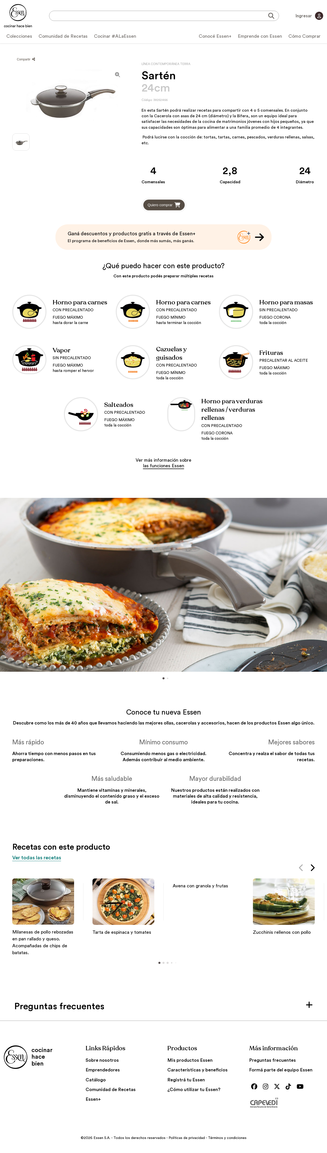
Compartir (26, 59)
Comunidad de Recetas (63, 36)
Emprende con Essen (260, 36)
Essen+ (93, 1099)
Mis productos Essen (190, 1060)
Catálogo (96, 1080)
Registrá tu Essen (186, 1080)
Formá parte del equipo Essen (280, 1070)
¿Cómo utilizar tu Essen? (193, 1090)
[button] (8, 584)
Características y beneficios (197, 1070)
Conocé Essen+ (215, 36)
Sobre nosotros (102, 1060)
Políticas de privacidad (187, 1138)
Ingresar (308, 16)
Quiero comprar (164, 205)
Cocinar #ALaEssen (115, 36)
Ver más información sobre (163, 463)
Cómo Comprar (304, 36)
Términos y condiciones (227, 1138)
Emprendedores (103, 1070)
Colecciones (19, 36)
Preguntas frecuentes (272, 1060)
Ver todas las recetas (41, 858)
